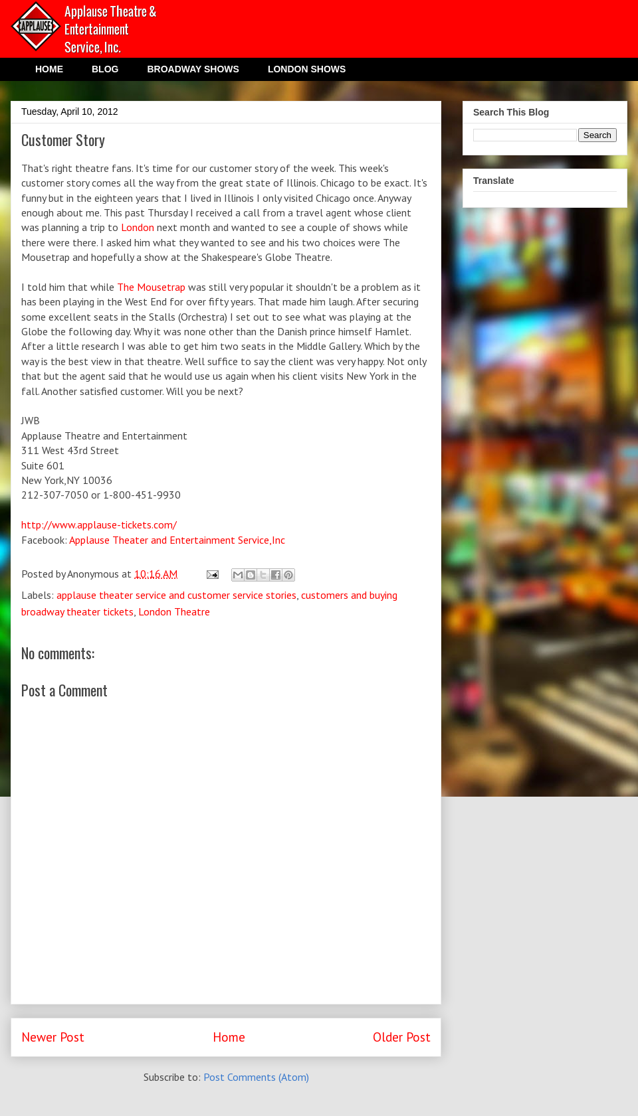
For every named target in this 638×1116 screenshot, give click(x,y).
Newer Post (52, 1036)
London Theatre (174, 611)
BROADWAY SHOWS (193, 69)
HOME (49, 69)
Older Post (402, 1036)
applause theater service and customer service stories (176, 594)
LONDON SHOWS (307, 69)
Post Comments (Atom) (256, 1076)
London (137, 227)
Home (229, 1036)
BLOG (105, 69)
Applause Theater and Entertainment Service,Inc (177, 539)
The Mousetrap (151, 286)
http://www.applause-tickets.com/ (99, 524)
